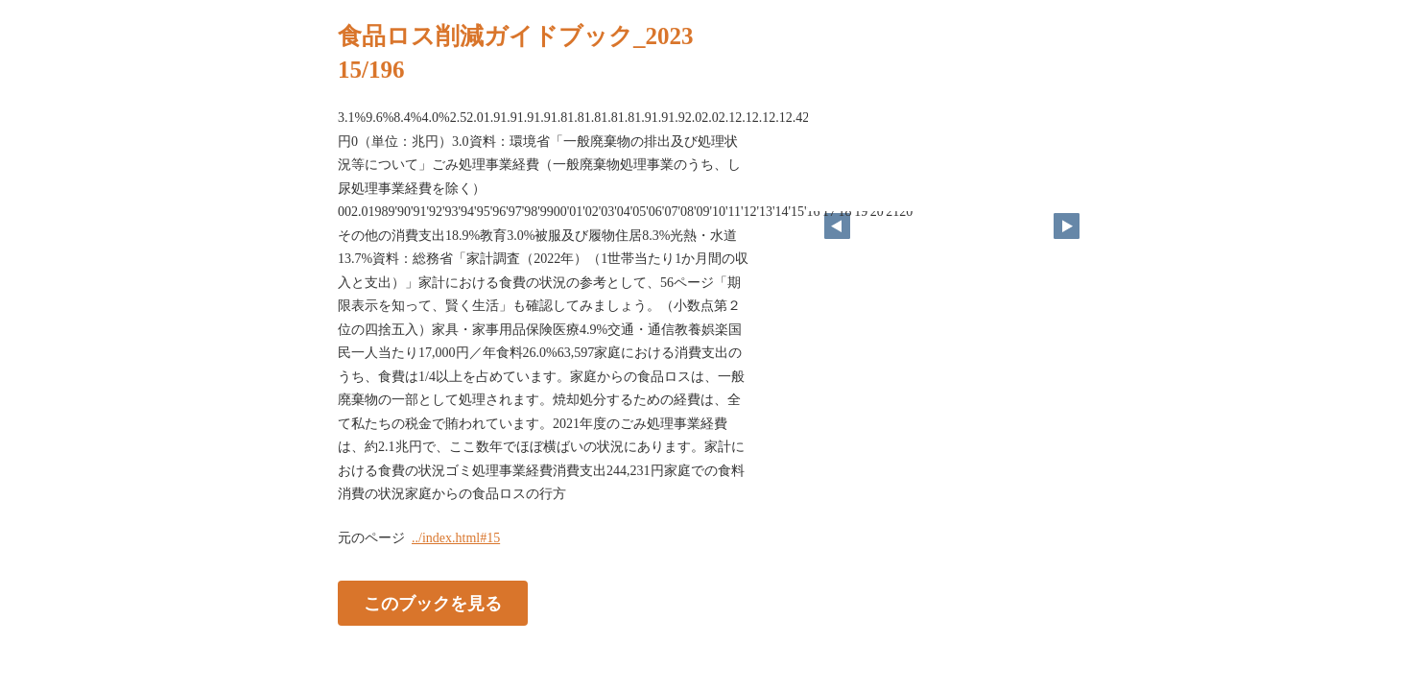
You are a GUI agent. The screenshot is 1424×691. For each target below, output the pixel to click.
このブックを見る (433, 602)
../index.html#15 (456, 538)
